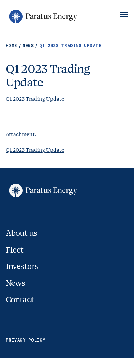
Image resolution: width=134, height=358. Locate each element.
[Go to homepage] (42, 16)
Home (14, 45)
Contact (20, 299)
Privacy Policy (25, 340)
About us (21, 233)
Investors (22, 266)
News (31, 45)
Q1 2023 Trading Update (35, 150)
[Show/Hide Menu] (124, 14)
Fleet (15, 249)
